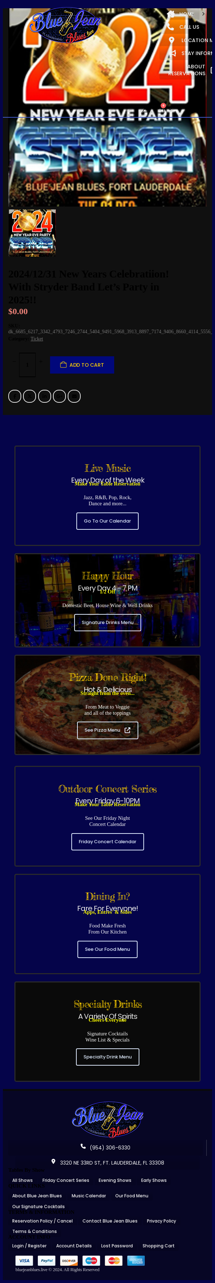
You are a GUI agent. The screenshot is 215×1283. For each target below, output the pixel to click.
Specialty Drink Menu (108, 1057)
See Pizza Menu (107, 730)
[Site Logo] (65, 25)
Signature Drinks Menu (108, 622)
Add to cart (87, 365)
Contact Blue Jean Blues (110, 1221)
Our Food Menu (131, 1196)
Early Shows (154, 1180)
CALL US (183, 27)
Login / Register (29, 1246)
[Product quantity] (27, 365)
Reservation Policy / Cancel (42, 1221)
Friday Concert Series (65, 1180)
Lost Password (117, 1246)
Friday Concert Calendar (107, 842)
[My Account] (146, 109)
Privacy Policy (161, 1221)
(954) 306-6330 (105, 1147)
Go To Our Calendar (107, 521)
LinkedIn (44, 396)
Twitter (29, 396)
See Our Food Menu (107, 949)
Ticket (37, 339)
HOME (180, 14)
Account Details (74, 1246)
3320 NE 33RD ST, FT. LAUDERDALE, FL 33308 (107, 1162)
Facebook (14, 396)
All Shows (22, 1180)
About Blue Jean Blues (37, 1196)
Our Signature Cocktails (38, 1206)
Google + (59, 396)
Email (74, 396)
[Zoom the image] (108, 1104)
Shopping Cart (159, 1246)
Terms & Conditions (34, 1231)
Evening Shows (115, 1180)
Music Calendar (89, 1196)
